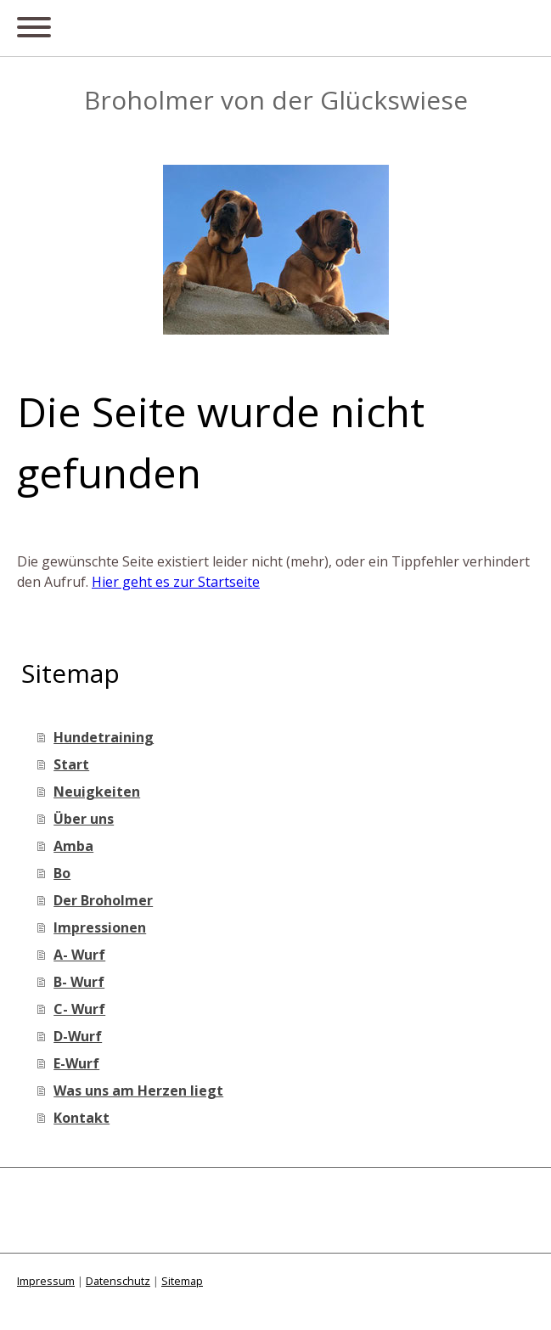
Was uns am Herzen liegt (138, 1090)
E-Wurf (76, 1063)
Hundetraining (103, 737)
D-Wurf (77, 1036)
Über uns (83, 818)
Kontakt (81, 1117)
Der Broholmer (103, 900)
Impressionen (99, 927)
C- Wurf (79, 1009)
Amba (73, 846)
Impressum (46, 1280)
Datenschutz (118, 1280)
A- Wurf (79, 954)
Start (71, 764)
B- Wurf (78, 981)
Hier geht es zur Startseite (176, 581)
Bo (61, 873)
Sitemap (182, 1280)
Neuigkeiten (96, 791)
